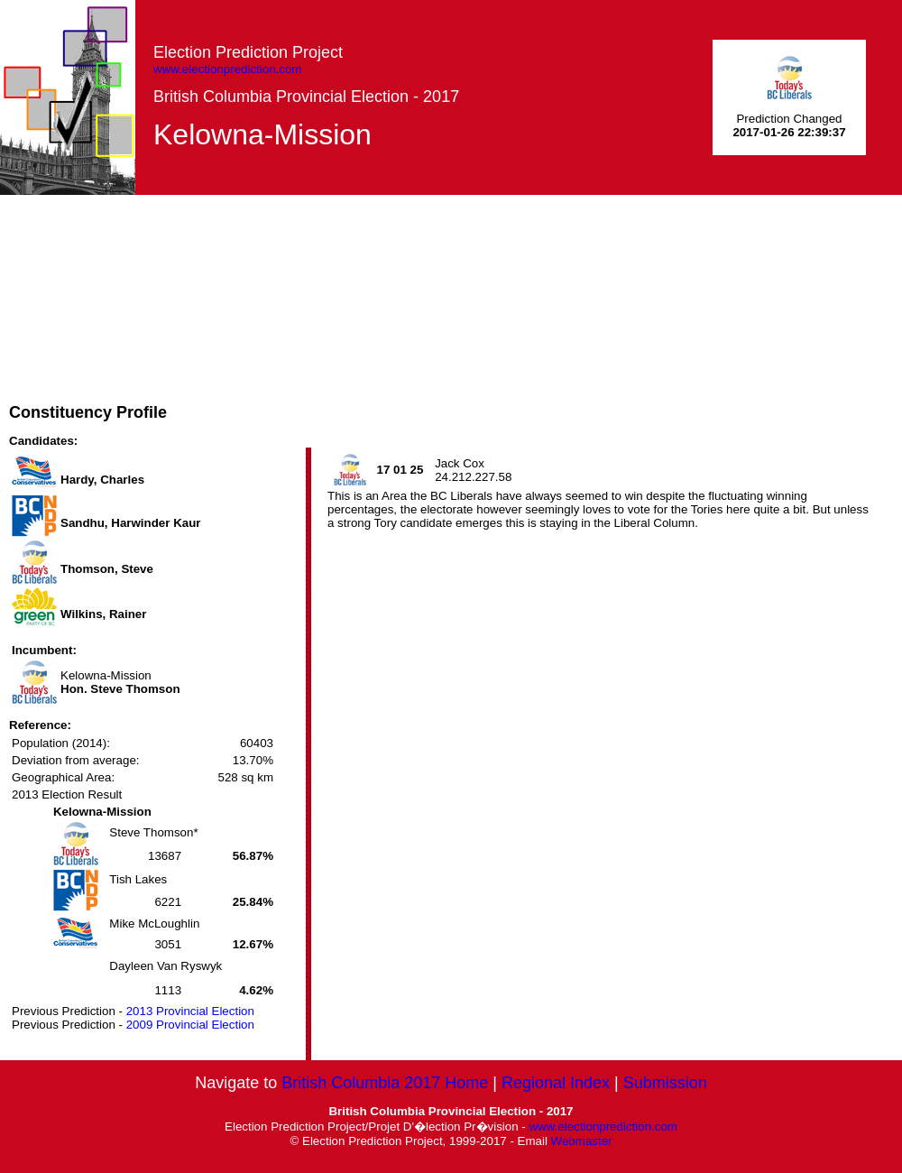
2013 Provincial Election (190, 1011)
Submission (665, 1083)
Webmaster (581, 1141)
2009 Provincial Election (190, 1024)
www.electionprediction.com (227, 69)
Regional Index (556, 1083)
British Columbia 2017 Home (384, 1083)
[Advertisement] (414, 321)
